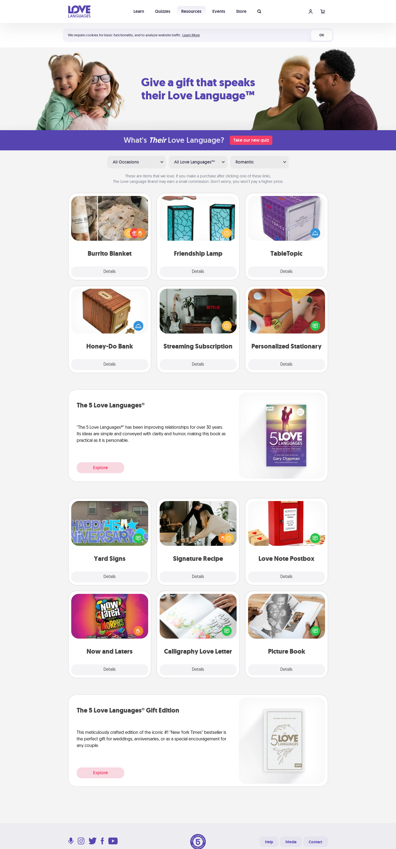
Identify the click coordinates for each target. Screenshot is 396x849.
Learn (138, 11)
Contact (315, 841)
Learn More (191, 35)
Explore (100, 467)
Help (269, 841)
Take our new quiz (251, 140)
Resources (191, 11)
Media (290, 841)
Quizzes (162, 11)
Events (218, 11)
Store (241, 11)
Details (109, 272)
